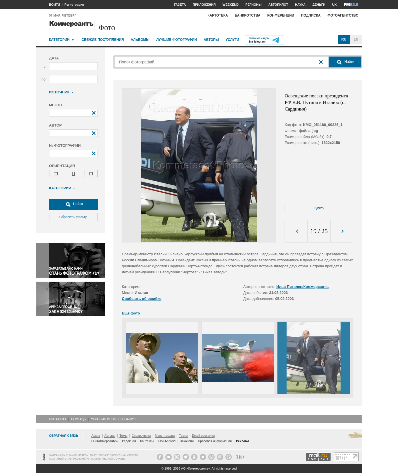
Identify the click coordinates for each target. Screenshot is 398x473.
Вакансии (187, 441)
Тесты (183, 435)
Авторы (211, 40)
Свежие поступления (102, 40)
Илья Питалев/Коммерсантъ (302, 286)
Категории (59, 40)
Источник (61, 92)
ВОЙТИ (54, 4)
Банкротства (248, 15)
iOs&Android (167, 441)
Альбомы (140, 40)
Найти (73, 204)
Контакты (57, 419)
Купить (319, 208)
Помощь (78, 419)
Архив (95, 435)
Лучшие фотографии (176, 40)
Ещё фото (131, 313)
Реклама (242, 441)
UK (334, 4)
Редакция (129, 441)
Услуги (232, 40)
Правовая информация (215, 441)
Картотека (217, 15)
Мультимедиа (165, 435)
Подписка (311, 15)
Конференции (280, 15)
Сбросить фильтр (73, 217)
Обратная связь (63, 435)
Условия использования (113, 419)
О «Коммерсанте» (104, 441)
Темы (123, 435)
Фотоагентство (343, 15)
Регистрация (74, 4)
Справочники (141, 435)
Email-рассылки (203, 435)
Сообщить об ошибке (141, 298)
